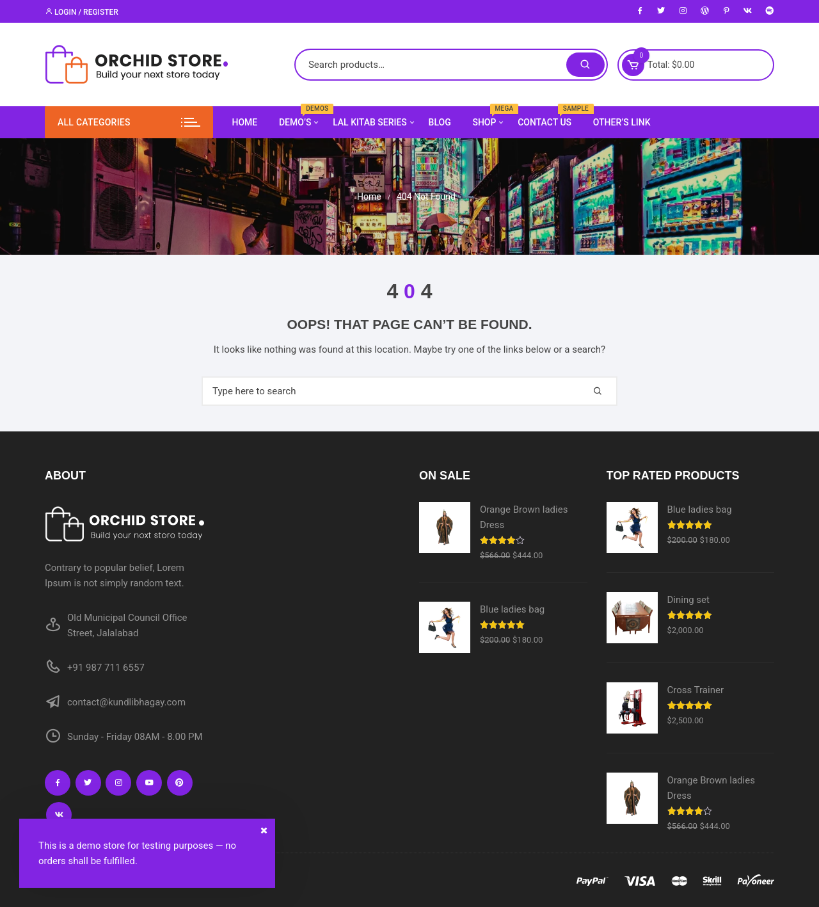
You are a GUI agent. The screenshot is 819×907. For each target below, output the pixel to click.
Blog (440, 122)
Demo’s (300, 122)
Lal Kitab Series (375, 122)
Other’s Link (622, 122)
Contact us (549, 116)
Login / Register (81, 12)
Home (245, 122)
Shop (488, 122)
